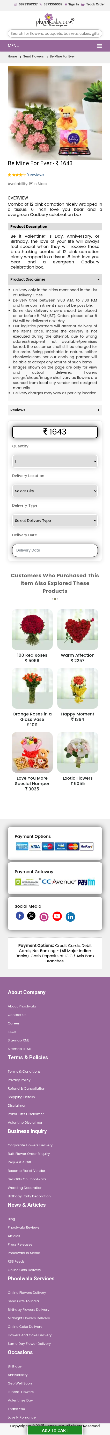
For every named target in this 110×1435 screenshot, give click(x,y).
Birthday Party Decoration (29, 1196)
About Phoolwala (22, 1006)
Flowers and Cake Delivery (30, 1335)
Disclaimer (17, 1105)
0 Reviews (36, 175)
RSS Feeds (16, 1261)
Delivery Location (28, 475)
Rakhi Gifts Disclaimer (26, 1114)
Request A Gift (19, 1162)
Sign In (72, 4)
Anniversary (18, 1374)
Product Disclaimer (55, 279)
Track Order (93, 4)
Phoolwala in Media (24, 1252)
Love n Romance (22, 1417)
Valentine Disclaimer (25, 1122)
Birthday (15, 1366)
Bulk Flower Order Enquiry (29, 1153)
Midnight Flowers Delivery (29, 1318)
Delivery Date (24, 534)
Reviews (55, 410)
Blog (11, 1218)
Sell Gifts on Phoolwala (27, 1179)
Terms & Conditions (24, 1071)
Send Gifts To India (23, 1301)
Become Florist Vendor (26, 1170)
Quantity (20, 445)
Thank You (16, 1408)
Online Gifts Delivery (24, 1269)
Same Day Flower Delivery (29, 1343)
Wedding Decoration (25, 1187)
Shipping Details (21, 1097)
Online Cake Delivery (25, 1326)
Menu (55, 46)
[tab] (55, 279)
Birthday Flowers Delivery (28, 1309)
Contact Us (17, 1014)
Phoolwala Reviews (24, 1227)
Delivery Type (25, 505)
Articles (14, 1235)
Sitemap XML (18, 1040)
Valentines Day (20, 1400)
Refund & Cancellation (26, 1088)
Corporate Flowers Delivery (30, 1145)
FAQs (12, 1031)
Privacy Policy (19, 1080)
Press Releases (20, 1244)
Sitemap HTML (19, 1048)
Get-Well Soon (20, 1383)
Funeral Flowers (21, 1391)
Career (13, 1023)
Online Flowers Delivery (27, 1292)
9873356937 (26, 4)
